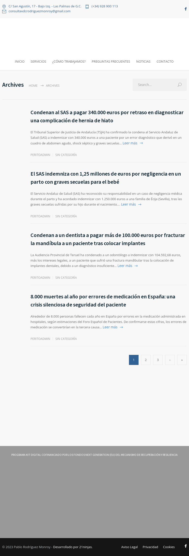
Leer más (130, 143)
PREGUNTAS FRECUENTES (111, 61)
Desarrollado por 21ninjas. (73, 547)
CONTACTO (165, 61)
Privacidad (150, 547)
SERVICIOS (38, 61)
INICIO (20, 61)
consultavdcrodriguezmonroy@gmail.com (40, 11)
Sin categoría (66, 155)
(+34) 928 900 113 (105, 6)
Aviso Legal (129, 547)
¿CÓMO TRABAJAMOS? (68, 61)
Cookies (169, 547)
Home (33, 85)
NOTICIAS (143, 61)
